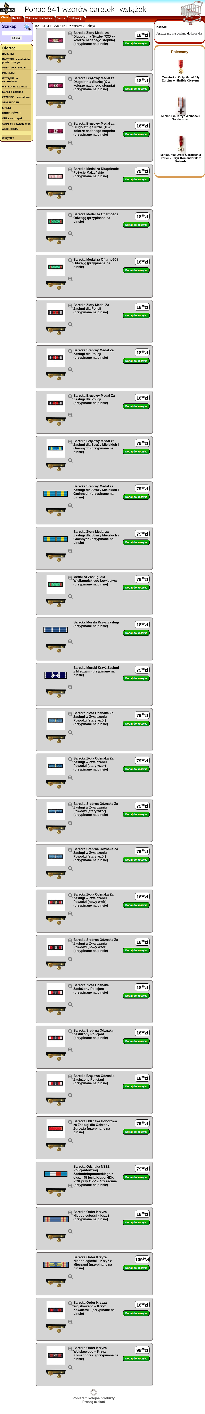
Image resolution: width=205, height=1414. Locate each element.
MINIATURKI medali (14, 67)
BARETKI (8, 53)
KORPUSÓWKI (11, 113)
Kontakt (17, 18)
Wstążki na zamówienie (39, 18)
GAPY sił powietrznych (16, 123)
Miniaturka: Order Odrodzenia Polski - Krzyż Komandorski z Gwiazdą (181, 158)
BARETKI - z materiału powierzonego (16, 61)
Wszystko (8, 138)
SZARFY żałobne (12, 91)
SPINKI (6, 107)
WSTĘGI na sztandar (15, 86)
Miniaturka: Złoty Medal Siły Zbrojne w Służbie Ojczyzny (180, 79)
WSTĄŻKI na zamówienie (10, 80)
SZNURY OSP (10, 102)
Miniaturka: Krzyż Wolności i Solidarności (180, 117)
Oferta (4, 17)
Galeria (61, 18)
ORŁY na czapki (12, 118)
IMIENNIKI (8, 72)
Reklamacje (75, 18)
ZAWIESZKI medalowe (16, 97)
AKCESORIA (10, 129)
